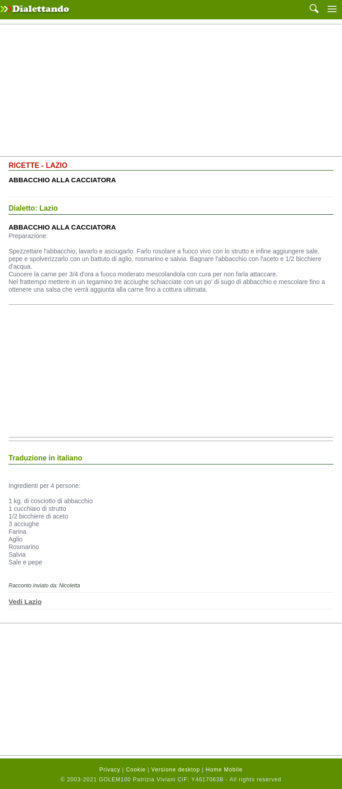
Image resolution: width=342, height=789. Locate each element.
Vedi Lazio (25, 601)
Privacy (110, 769)
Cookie (136, 769)
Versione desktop (175, 769)
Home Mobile (224, 769)
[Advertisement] (171, 90)
